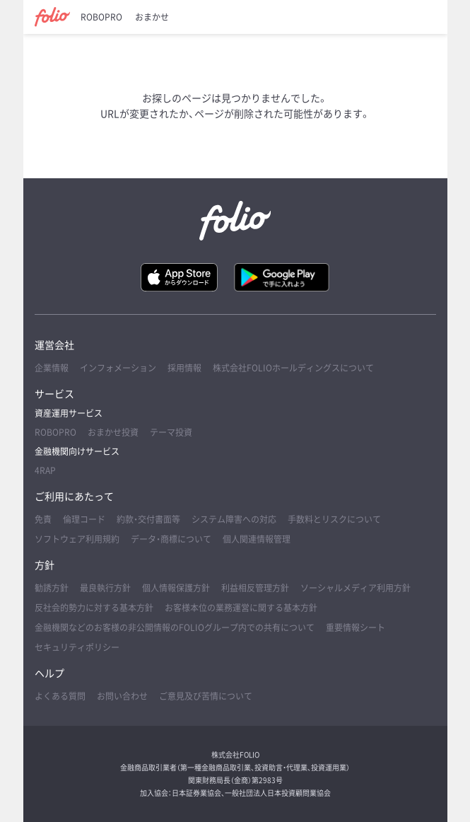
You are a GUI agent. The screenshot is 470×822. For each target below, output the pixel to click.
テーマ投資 (171, 432)
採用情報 (184, 367)
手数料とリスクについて (334, 519)
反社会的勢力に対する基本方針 (94, 607)
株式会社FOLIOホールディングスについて (293, 367)
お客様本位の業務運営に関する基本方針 (241, 607)
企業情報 (52, 367)
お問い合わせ (122, 696)
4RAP (45, 470)
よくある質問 (60, 696)
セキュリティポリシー (77, 647)
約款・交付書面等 (148, 519)
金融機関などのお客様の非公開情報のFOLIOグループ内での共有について (175, 627)
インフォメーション (118, 367)
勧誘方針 (52, 587)
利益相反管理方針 (255, 587)
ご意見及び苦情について (205, 696)
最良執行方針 (105, 587)
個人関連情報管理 (256, 539)
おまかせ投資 (113, 432)
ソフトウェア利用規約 (77, 539)
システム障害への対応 (234, 519)
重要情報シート (355, 627)
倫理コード (84, 519)
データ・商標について (171, 539)
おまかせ (152, 17)
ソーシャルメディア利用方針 (355, 587)
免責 (43, 519)
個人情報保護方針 (176, 587)
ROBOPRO (101, 17)
